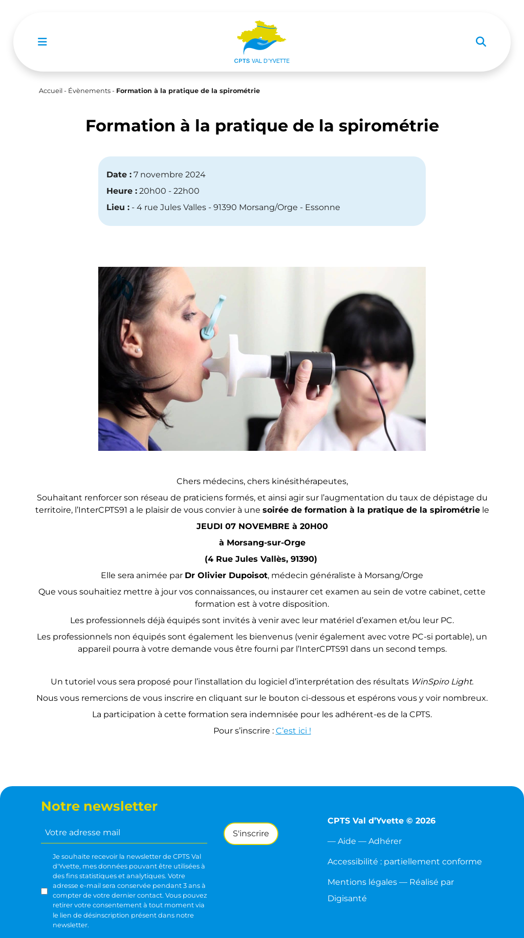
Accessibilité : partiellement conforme (405, 861)
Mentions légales (362, 882)
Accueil (50, 91)
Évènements (89, 91)
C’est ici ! (293, 731)
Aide (347, 841)
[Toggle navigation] (42, 42)
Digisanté (347, 898)
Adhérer (385, 841)
